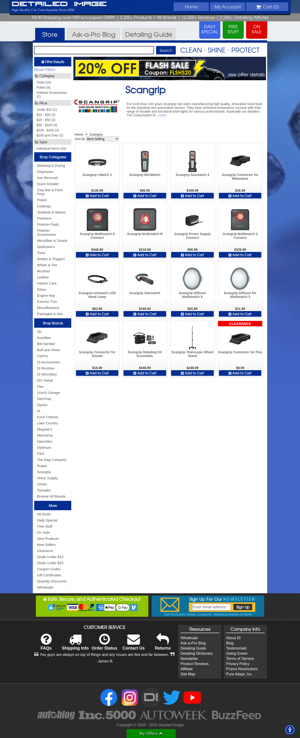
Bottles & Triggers (51, 259)
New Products (48, 538)
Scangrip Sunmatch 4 (192, 175)
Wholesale (45, 587)
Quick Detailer (48, 184)
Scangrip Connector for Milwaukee (240, 176)
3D (39, 332)
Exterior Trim (47, 302)
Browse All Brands (51, 496)
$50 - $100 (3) (47, 125)
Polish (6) (43, 87)
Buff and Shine (48, 350)
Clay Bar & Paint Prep (50, 192)
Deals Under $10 (50, 557)
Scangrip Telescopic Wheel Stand (192, 354)
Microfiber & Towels (52, 241)
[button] (290, 730)
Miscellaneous (48, 308)
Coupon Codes (48, 569)
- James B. (104, 661)
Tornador (44, 490)
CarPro (42, 356)
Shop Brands (53, 323)
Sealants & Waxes (51, 212)
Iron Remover (47, 178)
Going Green (237, 653)
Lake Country (47, 423)
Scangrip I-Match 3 (97, 175)
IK (38, 411)
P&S (40, 454)
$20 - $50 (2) (46, 120)
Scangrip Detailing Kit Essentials (145, 354)
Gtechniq (44, 399)
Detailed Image (59, 4)
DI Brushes (45, 368)
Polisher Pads (48, 224)
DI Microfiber (47, 374)
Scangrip (44, 472)
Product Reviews (194, 664)
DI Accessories (48, 362)
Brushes (43, 271)
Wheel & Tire (47, 265)
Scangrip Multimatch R (145, 234)
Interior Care (46, 283)
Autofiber (44, 338)
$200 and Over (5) (50, 135)
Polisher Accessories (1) (52, 94)
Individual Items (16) (51, 148)
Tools (41, 253)
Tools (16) (44, 82)
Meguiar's (44, 429)
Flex (40, 386)
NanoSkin (44, 441)
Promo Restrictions (242, 669)
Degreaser (45, 172)
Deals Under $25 (50, 563)
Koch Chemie (47, 417)
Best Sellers (46, 545)
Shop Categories (53, 157)
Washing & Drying (51, 165)
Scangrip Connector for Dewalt (97, 354)
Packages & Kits (50, 314)
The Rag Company (52, 460)
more (162, 115)
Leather (43, 277)
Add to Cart (97, 195)
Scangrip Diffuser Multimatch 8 (192, 295)
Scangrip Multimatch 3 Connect (240, 236)
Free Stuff (44, 526)
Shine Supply (47, 478)
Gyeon (42, 405)
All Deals (44, 514)
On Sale (43, 532)
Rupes (42, 466)
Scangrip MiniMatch (144, 175)
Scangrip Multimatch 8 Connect (97, 236)
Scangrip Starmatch (144, 293)
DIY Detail (45, 380)
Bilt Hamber (46, 344)
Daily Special (47, 520)
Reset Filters (44, 70)
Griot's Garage (48, 393)
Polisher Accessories (46, 232)
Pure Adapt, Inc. (239, 674)
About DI (233, 638)
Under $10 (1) (47, 109)
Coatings (44, 206)
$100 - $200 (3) (48, 130)
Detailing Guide (193, 648)
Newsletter (189, 659)
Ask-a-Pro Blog (193, 643)
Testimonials (236, 648)
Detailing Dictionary (196, 653)
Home (191, 6)
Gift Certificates (49, 575)
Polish (42, 200)
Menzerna (45, 435)
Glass (41, 289)
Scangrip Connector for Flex (240, 352)
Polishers (44, 218)
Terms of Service (240, 659)
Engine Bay (46, 295)
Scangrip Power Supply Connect (192, 236)
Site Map (187, 674)
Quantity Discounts (52, 581)
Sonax (42, 484)
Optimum (44, 447)
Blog (229, 643)
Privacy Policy (237, 664)
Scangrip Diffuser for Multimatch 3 (240, 295)
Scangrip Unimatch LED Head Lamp (97, 295)
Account (227, 6)
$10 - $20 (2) (46, 115)
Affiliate (186, 669)
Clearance (45, 551)
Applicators (45, 247)
